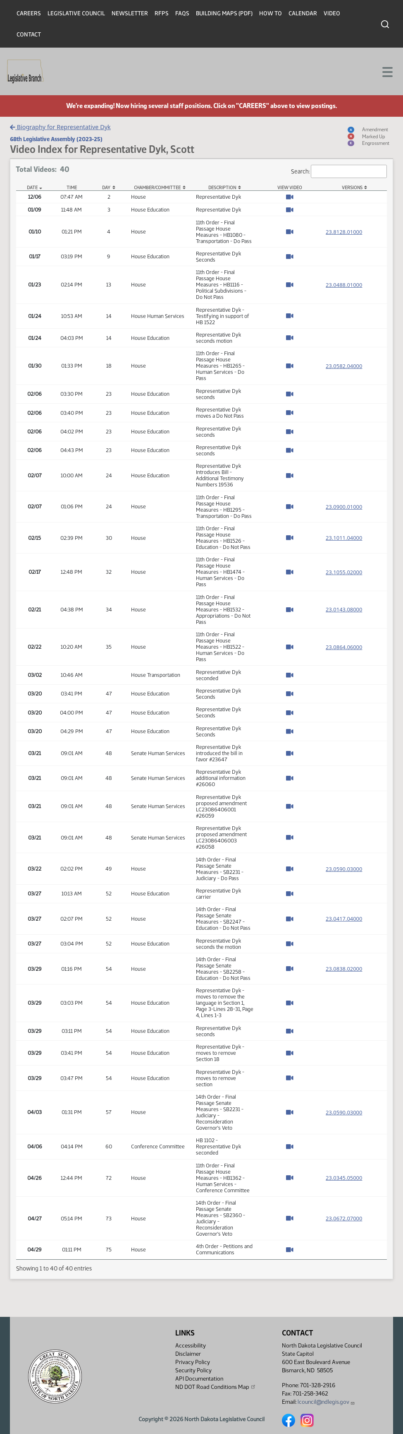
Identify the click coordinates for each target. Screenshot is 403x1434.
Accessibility (190, 1345)
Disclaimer (188, 1353)
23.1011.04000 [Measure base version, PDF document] (344, 537)
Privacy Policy (192, 1362)
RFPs (162, 13)
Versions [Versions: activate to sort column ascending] (352, 187)
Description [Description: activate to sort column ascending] (222, 187)
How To (270, 13)
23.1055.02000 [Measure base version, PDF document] (344, 572)
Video (332, 13)
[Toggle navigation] (387, 71)
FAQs (182, 13)
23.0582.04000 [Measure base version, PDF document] (344, 366)
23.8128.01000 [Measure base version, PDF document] (344, 232)
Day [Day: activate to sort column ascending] (106, 187)
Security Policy (193, 1370)
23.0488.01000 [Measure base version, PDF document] (344, 285)
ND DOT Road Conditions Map (215, 1387)
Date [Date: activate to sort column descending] (32, 187)
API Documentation (199, 1378)
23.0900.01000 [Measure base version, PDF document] (344, 506)
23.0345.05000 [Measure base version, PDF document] (344, 1177)
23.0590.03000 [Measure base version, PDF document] (344, 869)
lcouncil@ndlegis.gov (326, 1401)
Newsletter (130, 13)
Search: (339, 171)
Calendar (303, 13)
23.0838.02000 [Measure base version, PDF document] (344, 968)
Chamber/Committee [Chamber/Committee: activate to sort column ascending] (157, 187)
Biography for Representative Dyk (60, 127)
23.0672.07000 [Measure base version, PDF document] (344, 1218)
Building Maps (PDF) (224, 13)
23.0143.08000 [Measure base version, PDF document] (344, 609)
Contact (29, 34)
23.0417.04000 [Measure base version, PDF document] (344, 918)
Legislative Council (76, 13)
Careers (29, 13)
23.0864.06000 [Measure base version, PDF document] (344, 647)
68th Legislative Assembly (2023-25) (56, 139)
